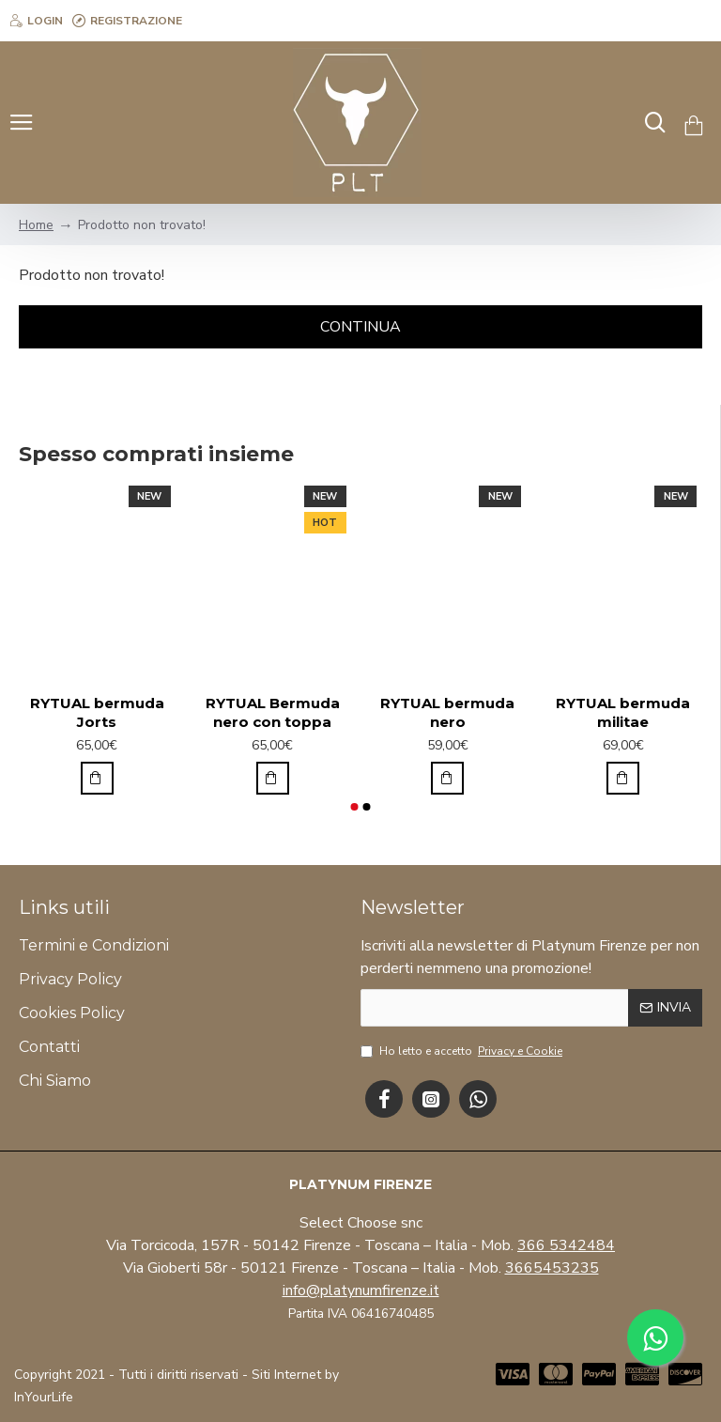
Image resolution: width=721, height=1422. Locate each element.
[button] (354, 807)
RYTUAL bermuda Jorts (97, 712)
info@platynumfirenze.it (361, 1290)
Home (36, 225)
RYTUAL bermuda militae (623, 712)
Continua (360, 327)
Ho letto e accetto (462, 1051)
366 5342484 (566, 1245)
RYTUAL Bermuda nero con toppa (273, 712)
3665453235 (552, 1268)
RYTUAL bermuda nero (447, 712)
